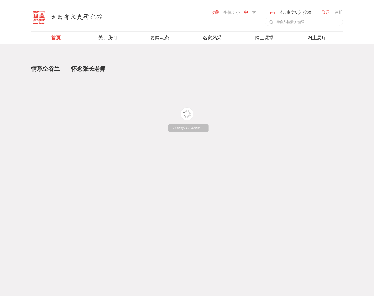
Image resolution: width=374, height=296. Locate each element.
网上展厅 (317, 37)
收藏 (215, 12)
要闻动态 (159, 37)
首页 (56, 37)
